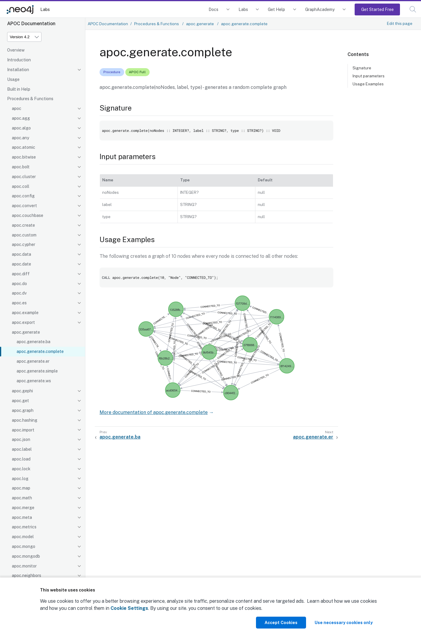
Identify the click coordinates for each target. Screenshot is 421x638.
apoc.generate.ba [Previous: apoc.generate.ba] (120, 437)
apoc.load (21, 459)
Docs (213, 9)
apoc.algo (21, 128)
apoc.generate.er (33, 361)
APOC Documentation (108, 23)
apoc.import (23, 430)
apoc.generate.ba (33, 341)
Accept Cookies (281, 622)
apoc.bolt (21, 166)
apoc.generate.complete (40, 351)
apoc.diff (21, 273)
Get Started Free (377, 9)
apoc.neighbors (26, 575)
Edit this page (399, 23)
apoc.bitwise (24, 157)
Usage (13, 79)
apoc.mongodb (26, 556)
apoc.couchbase (27, 215)
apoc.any (20, 137)
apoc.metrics (24, 527)
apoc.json (21, 439)
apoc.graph (22, 410)
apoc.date (21, 264)
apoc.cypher (23, 244)
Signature (362, 67)
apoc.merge (23, 507)
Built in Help (18, 89)
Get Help (276, 9)
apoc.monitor (24, 566)
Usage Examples (368, 83)
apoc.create (23, 225)
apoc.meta (22, 517)
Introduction (19, 59)
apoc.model (23, 536)
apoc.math (22, 497)
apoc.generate (26, 332)
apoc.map (21, 488)
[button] (412, 9)
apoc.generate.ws (34, 380)
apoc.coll (20, 186)
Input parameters (369, 75)
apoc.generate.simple (37, 371)
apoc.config (23, 196)
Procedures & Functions (30, 98)
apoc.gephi (22, 390)
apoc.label (22, 449)
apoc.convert (24, 205)
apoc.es (19, 302)
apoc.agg (21, 118)
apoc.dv (19, 293)
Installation (18, 69)
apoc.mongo (23, 546)
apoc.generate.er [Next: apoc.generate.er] (313, 437)
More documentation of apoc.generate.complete (154, 412)
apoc (16, 108)
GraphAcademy (320, 9)
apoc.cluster (24, 176)
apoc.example (25, 312)
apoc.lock (21, 468)
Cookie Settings (129, 608)
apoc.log (20, 478)
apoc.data (21, 254)
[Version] (24, 37)
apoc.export (23, 322)
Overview (16, 50)
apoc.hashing (24, 420)
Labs (45, 9)
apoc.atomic (23, 147)
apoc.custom (24, 235)
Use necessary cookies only (344, 622)
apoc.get (20, 400)
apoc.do (19, 283)
